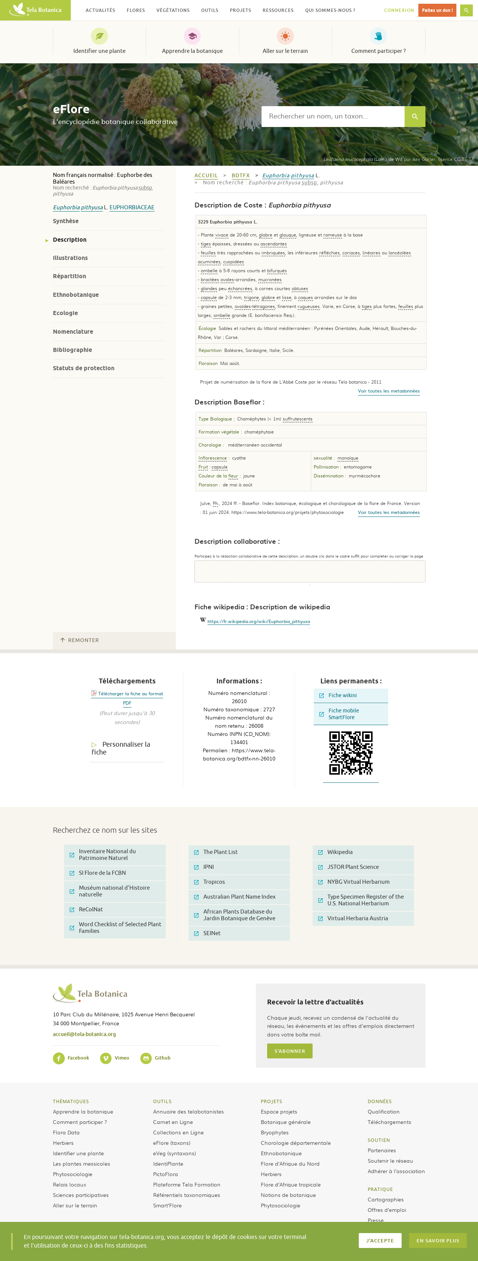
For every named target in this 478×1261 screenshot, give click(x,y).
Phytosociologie (72, 1174)
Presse (376, 1220)
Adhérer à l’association (396, 1171)
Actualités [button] (100, 10)
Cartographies (386, 1199)
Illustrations (70, 257)
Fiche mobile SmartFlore (339, 714)
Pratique (380, 1189)
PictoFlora (165, 1174)
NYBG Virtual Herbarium (354, 882)
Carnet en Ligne (173, 1121)
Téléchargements (389, 1121)
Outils (162, 1101)
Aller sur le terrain (285, 51)
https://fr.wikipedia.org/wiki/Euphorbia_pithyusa (259, 621)
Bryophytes (275, 1132)
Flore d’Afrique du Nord (290, 1163)
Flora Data (66, 1132)
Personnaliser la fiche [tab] (121, 748)
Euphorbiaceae (132, 207)
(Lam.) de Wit (362, 159)
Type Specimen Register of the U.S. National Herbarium (361, 900)
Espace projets (279, 1111)
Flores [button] (136, 10)
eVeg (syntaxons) (174, 1153)
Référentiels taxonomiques (186, 1194)
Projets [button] (240, 10)
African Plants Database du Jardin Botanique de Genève (234, 915)
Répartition (69, 276)
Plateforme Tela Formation (187, 1184)
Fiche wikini (338, 695)
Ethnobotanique (76, 294)
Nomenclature (73, 331)
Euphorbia (66, 207)
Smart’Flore (167, 1205)
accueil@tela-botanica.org (84, 1034)
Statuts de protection (83, 368)
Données (380, 1101)
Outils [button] (209, 10)
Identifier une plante (99, 51)
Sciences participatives (81, 1194)
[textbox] (333, 116)
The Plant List (216, 852)
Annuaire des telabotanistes (188, 1111)
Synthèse (66, 221)
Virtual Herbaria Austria (353, 918)
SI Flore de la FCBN (98, 873)
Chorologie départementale (296, 1142)
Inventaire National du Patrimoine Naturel (103, 855)
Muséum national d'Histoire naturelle (110, 891)
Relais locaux (69, 1184)
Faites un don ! (437, 10)
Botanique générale (286, 1121)
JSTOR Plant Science (348, 867)
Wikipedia (335, 852)
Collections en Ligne (178, 1132)
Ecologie (65, 313)
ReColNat (86, 909)
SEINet (207, 933)
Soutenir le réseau (390, 1160)
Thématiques (71, 1101)
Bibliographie (72, 349)
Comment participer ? (378, 51)
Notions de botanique (288, 1194)
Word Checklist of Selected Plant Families (115, 928)
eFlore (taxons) (171, 1142)
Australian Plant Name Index (235, 897)
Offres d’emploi (387, 1209)
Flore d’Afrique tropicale (291, 1184)
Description (69, 239)
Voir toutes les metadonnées (389, 390)
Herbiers (63, 1142)
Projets (271, 1101)
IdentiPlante (168, 1163)
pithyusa (92, 207)
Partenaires (382, 1150)
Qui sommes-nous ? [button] (330, 10)
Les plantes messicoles (81, 1163)
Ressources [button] (278, 10)
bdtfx (241, 175)
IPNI (204, 867)
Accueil (206, 175)
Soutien (379, 1140)
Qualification (384, 1111)
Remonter (79, 640)
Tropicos (209, 882)
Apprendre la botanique (192, 51)
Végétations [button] (173, 10)
